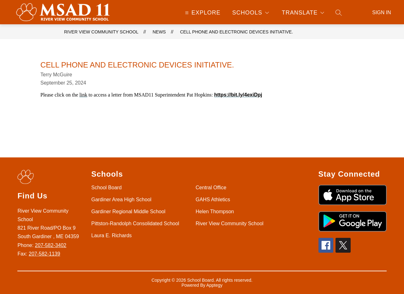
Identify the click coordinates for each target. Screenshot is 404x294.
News (159, 31)
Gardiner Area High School (121, 199)
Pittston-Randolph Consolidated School (135, 223)
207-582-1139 (44, 253)
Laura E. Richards (111, 235)
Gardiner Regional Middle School (128, 211)
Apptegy (214, 285)
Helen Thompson (215, 211)
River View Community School (101, 31)
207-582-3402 (51, 245)
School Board (106, 187)
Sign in (381, 12)
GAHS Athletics (213, 199)
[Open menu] (202, 12)
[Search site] (339, 12)
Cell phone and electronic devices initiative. (236, 31)
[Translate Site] (303, 12)
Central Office (211, 187)
